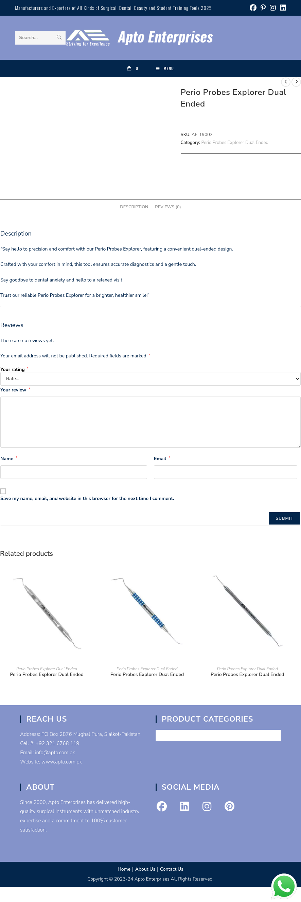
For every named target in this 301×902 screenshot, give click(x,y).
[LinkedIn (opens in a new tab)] (282, 8)
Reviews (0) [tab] (168, 207)
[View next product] (296, 82)
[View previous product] (285, 82)
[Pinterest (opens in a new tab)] (263, 8)
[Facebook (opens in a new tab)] (253, 8)
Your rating (14, 369)
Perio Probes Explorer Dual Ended (234, 143)
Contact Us (171, 869)
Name (8, 458)
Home (124, 869)
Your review (15, 390)
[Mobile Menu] (164, 68)
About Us (145, 869)
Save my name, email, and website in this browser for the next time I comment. (87, 498)
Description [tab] (134, 207)
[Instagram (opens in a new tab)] (273, 8)
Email (162, 458)
